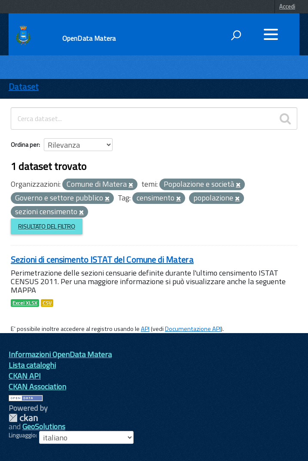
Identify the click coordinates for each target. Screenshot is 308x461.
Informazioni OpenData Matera (60, 354)
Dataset (24, 86)
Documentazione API (193, 329)
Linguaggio (22, 435)
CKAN (23, 417)
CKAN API (25, 376)
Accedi (287, 6)
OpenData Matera (89, 38)
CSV (47, 303)
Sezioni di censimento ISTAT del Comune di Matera (102, 259)
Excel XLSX (24, 303)
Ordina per (25, 144)
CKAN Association (37, 386)
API (145, 329)
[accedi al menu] (271, 34)
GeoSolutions (43, 426)
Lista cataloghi (32, 365)
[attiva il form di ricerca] (235, 35)
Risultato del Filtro (46, 226)
